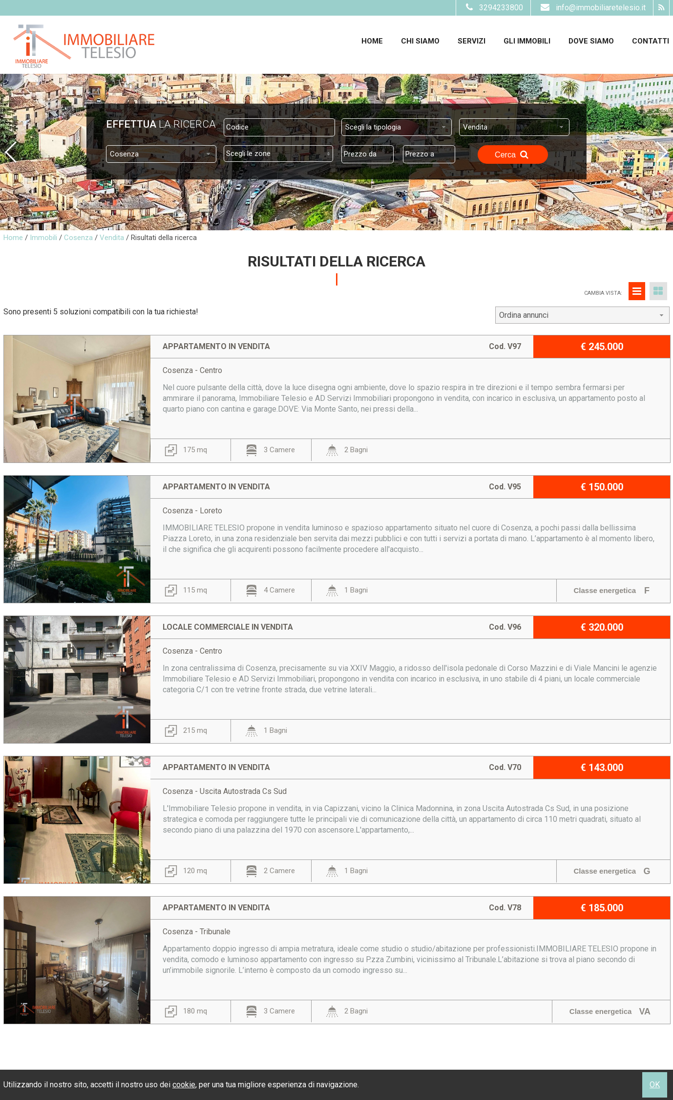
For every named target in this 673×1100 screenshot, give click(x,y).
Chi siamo (420, 41)
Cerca (513, 154)
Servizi (471, 41)
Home (372, 41)
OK (655, 1084)
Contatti (650, 41)
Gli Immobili (527, 41)
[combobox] (396, 127)
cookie (183, 1084)
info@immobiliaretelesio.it (592, 7)
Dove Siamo (591, 41)
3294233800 (493, 7)
